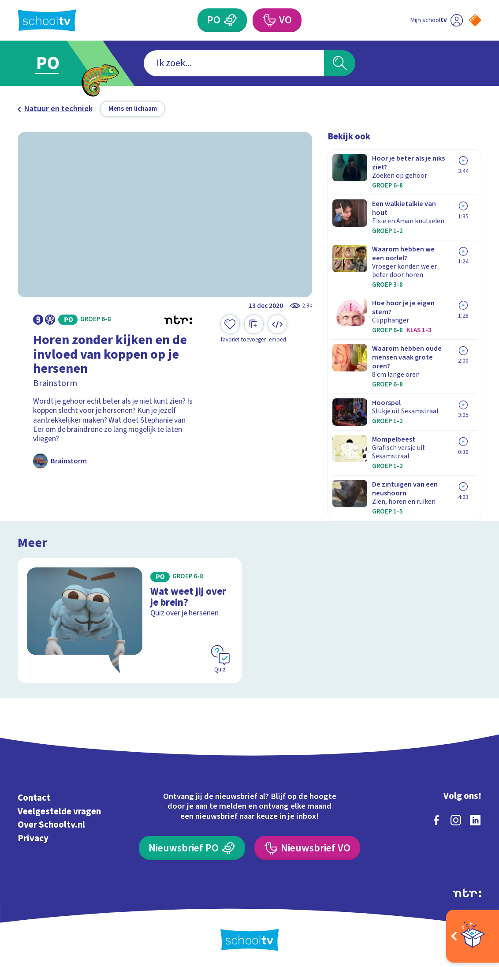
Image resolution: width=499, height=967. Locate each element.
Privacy (33, 838)
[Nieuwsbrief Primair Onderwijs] (192, 848)
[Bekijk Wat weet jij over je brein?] (130, 620)
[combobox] (234, 63)
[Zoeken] (339, 63)
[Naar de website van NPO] (475, 20)
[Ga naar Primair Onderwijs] (59, 63)
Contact (34, 797)
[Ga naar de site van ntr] (467, 893)
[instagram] (455, 820)
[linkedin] (475, 820)
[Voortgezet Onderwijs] (277, 20)
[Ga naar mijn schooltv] (436, 20)
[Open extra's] (472, 936)
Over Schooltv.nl (51, 824)
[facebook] (436, 820)
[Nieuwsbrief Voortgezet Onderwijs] (307, 848)
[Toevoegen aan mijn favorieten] (230, 329)
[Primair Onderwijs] (222, 20)
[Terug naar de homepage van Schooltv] (47, 20)
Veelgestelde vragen (59, 811)
